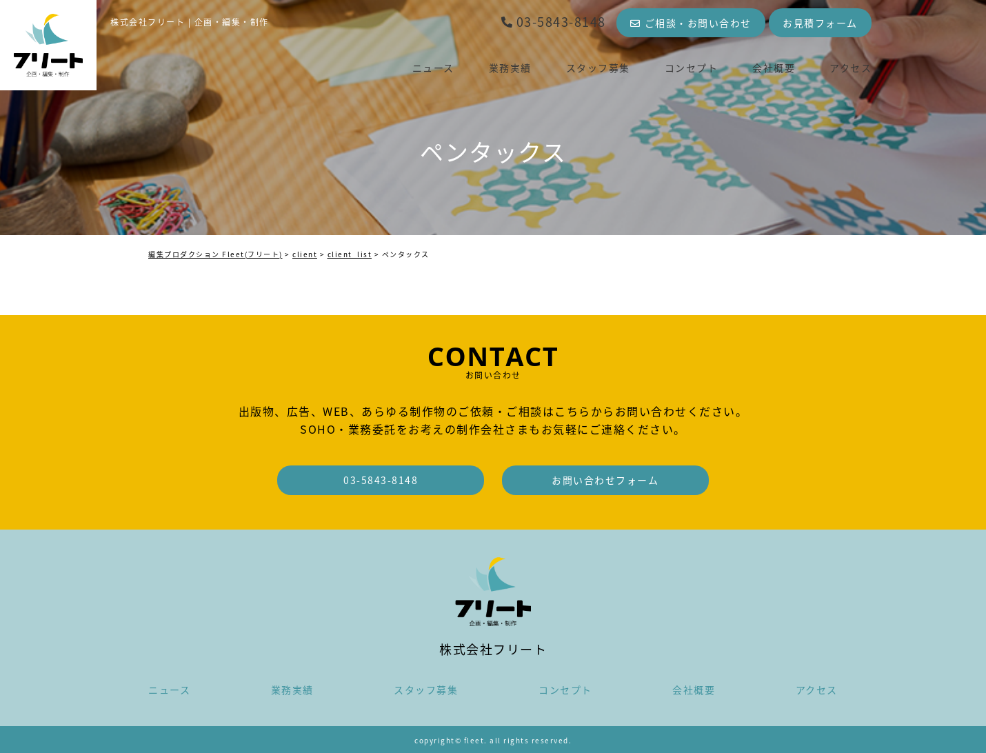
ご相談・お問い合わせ (691, 23)
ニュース (433, 67)
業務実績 (510, 67)
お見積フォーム (820, 23)
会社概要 (773, 67)
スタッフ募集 (598, 67)
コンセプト (691, 67)
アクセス (850, 67)
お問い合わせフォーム (605, 480)
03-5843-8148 (553, 21)
